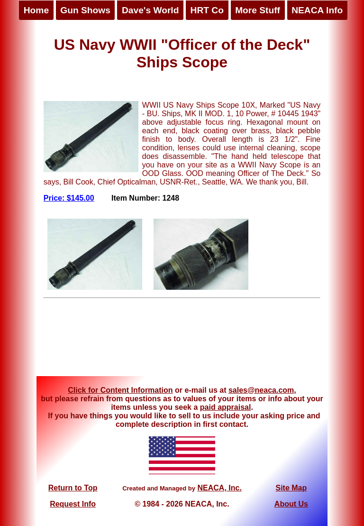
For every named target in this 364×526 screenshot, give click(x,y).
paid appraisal (225, 407)
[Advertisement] (182, 340)
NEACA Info (317, 10)
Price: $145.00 (69, 198)
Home (36, 10)
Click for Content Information (120, 390)
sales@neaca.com (261, 390)
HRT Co (207, 10)
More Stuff (257, 10)
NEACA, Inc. (219, 488)
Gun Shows (85, 10)
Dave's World (150, 10)
